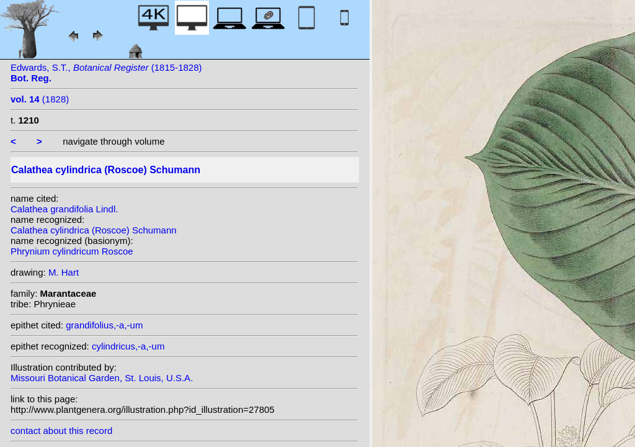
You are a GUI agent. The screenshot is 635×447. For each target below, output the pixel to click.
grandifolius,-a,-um (104, 325)
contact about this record (61, 430)
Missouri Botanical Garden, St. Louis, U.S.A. (102, 377)
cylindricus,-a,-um (128, 346)
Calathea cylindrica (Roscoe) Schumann (94, 230)
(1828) (40, 99)
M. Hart (63, 272)
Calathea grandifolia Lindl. (64, 209)
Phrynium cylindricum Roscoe (72, 251)
